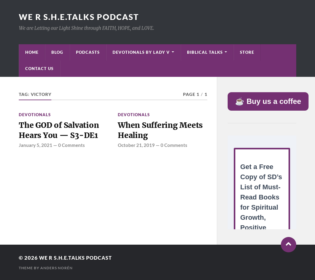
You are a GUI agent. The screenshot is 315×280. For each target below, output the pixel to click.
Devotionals (35, 114)
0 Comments (71, 146)
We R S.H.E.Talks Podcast (79, 17)
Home (31, 52)
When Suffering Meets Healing (161, 130)
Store (247, 52)
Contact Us (39, 68)
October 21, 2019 (136, 146)
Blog (57, 52)
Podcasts (88, 52)
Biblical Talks (205, 52)
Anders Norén (56, 268)
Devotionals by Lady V (141, 52)
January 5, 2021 (35, 146)
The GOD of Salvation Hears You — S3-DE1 (60, 130)
